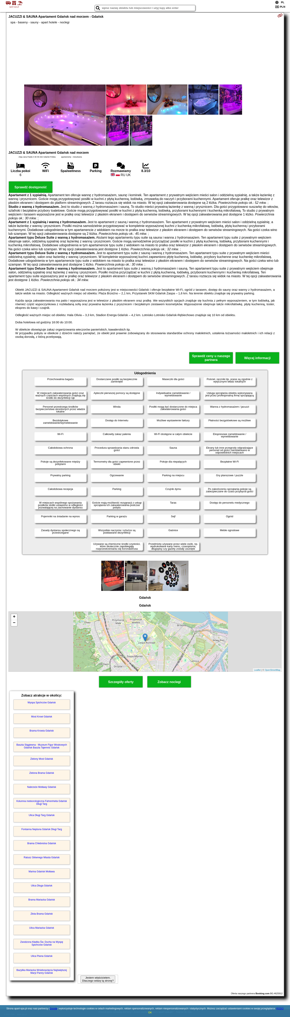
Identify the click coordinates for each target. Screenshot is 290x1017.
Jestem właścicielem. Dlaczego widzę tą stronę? (98, 979)
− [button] (14, 623)
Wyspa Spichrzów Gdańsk (42, 702)
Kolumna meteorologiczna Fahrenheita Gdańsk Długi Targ (41, 802)
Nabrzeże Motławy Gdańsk (41, 787)
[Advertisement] (145, 54)
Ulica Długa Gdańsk (41, 885)
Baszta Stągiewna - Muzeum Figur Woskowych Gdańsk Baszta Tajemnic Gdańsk (42, 746)
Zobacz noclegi (169, 682)
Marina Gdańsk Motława (42, 871)
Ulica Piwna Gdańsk (41, 956)
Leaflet (257, 670)
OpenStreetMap (273, 670)
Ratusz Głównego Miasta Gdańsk (42, 857)
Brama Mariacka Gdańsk (41, 899)
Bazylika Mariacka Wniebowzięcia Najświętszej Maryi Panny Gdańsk (42, 971)
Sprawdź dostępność (30, 187)
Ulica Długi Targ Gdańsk (42, 815)
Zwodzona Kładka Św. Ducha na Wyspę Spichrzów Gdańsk (41, 943)
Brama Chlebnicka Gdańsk (41, 843)
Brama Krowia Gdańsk (42, 730)
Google (53, 1008)
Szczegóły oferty (121, 682)
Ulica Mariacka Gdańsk (41, 927)
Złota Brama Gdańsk (42, 913)
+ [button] (14, 617)
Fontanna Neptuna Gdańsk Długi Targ (41, 829)
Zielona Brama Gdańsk (41, 773)
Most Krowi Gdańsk (41, 716)
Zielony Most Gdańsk (41, 758)
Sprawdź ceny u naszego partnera (211, 358)
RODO (280, 1008)
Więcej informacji (257, 358)
